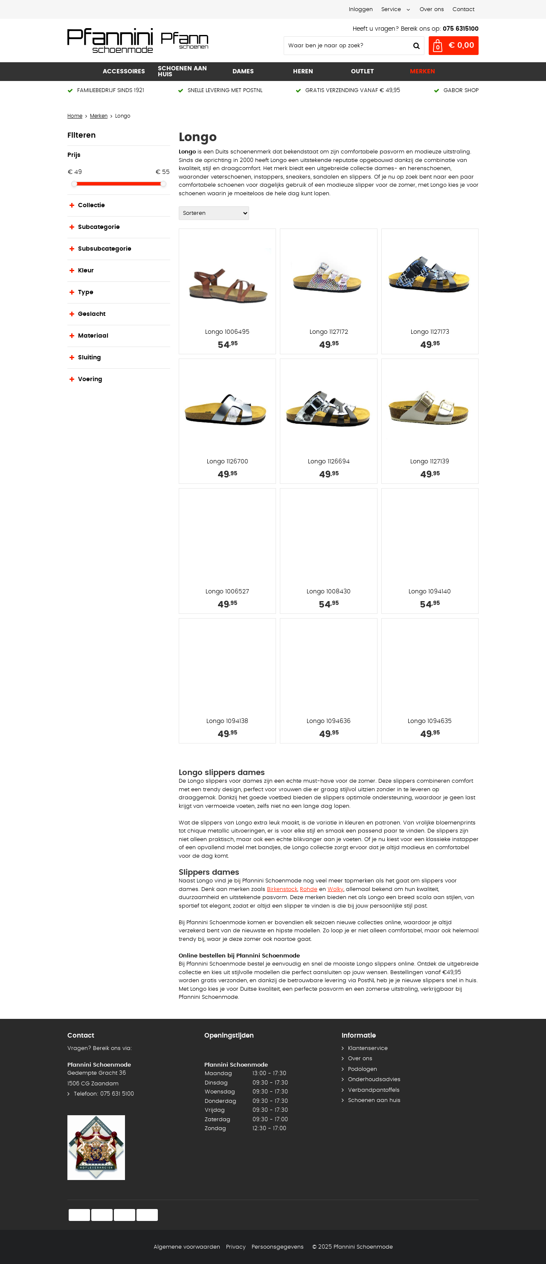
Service (391, 9)
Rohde (308, 889)
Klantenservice (368, 1048)
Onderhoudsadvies (374, 1079)
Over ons (432, 9)
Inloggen (361, 9)
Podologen (362, 1069)
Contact (463, 9)
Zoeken (415, 45)
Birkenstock (282, 889)
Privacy (236, 1247)
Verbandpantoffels (374, 1090)
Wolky (335, 889)
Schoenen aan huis (374, 1100)
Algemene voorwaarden (187, 1247)
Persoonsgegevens (278, 1247)
